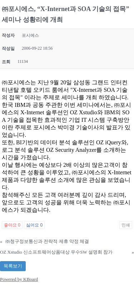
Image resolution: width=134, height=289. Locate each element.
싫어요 (34, 225)
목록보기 (13, 266)
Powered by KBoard (19, 279)
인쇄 (125, 225)
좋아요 (12, 225)
